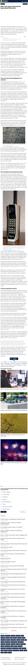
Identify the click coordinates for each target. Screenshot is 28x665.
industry (18, 644)
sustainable (3, 648)
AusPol (2, 646)
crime (16, 646)
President (10, 650)
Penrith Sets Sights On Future (8, 561)
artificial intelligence (17, 365)
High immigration (7, 501)
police (23, 635)
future (2, 650)
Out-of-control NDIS (7, 506)
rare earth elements (12, 295)
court (2, 652)
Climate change (6, 492)
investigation (23, 644)
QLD (20, 648)
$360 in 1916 (19, 96)
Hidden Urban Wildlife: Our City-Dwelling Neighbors (14, 410)
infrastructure (8, 365)
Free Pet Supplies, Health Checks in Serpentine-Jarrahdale (13, 607)
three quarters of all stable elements (13, 275)
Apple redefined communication (12, 251)
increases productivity (17, 28)
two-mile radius (13, 86)
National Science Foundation (7, 366)
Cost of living (6, 494)
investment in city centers (12, 122)
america (13, 363)
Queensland (13, 639)
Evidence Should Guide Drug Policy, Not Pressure (13, 585)
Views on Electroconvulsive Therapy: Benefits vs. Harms (13, 554)
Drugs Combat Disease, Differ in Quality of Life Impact (13, 539)
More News (14, 630)
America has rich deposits (7, 317)
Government (8, 635)
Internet (5, 652)
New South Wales (14, 641)
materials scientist (5, 42)
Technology (3, 3)
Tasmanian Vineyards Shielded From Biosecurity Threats (13, 577)
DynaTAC (3, 178)
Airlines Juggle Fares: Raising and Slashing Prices (13, 581)
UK (25, 639)
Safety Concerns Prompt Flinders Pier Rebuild (12, 566)
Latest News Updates (5, 657)
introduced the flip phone (7, 183)
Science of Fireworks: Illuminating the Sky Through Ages (14, 463)
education (8, 644)
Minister (8, 639)
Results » (22, 511)
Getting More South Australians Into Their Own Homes (13, 589)
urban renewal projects (19, 125)
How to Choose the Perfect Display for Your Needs (13, 389)
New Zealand (9, 648)
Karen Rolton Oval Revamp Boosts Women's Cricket (14, 627)
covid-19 (2, 641)
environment (3, 639)
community (18, 635)
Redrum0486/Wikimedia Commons (9, 250)
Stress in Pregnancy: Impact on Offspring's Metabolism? (11, 531)
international (7, 363)
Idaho (24, 365)
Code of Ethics (17, 657)
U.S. (8, 362)
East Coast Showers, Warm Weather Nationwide (13, 594)
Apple (15, 362)
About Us (16, 659)
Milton (2, 365)
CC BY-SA (16, 146)
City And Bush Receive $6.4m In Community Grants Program (13, 611)
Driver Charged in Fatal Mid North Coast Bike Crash (14, 621)
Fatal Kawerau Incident (6, 547)
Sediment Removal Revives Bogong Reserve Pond (13, 573)
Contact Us (23, 657)
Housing (4, 499)
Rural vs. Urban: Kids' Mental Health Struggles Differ (14, 535)
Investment (3, 644)
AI (21, 363)
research (7, 637)
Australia (2, 635)
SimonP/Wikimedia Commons (8, 146)
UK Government (15, 648)
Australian (3, 637)
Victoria (15, 637)
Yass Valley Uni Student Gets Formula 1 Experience (14, 550)
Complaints (21, 659)
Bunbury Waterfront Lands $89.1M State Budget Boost (13, 602)
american (18, 363)
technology (13, 644)
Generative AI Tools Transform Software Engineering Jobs (11, 523)
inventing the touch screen (10, 253)
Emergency (20, 646)
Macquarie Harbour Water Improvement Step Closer (14, 544)
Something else (6, 509)
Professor (19, 637)
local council (8, 641)
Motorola (25, 363)
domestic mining (5, 329)
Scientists (24, 648)
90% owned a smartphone (21, 266)
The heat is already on (11, 337)
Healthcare (5, 497)
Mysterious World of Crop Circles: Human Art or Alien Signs (13, 435)
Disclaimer (9, 659)
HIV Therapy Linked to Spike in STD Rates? (11, 527)
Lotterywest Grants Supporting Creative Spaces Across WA (13, 597)
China (11, 362)
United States (7, 646)
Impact (25, 650)
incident (10, 652)
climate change (16, 650)
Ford (18, 362)
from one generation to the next (16, 31)
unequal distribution (8, 69)
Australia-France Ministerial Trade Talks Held (12, 624)
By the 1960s (14, 115)
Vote (3, 511)
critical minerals (4, 65)
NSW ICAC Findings (5, 558)
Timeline (3, 516)
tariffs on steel (4, 169)
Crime (4, 504)
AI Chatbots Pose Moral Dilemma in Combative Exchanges (13, 617)
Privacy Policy (3, 659)
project (12, 646)
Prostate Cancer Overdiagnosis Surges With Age (13, 519)
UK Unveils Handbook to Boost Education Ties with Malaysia (14, 569)
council (23, 639)
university (13, 635)
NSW (11, 637)
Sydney (6, 650)
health (5, 362)
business (18, 639)
